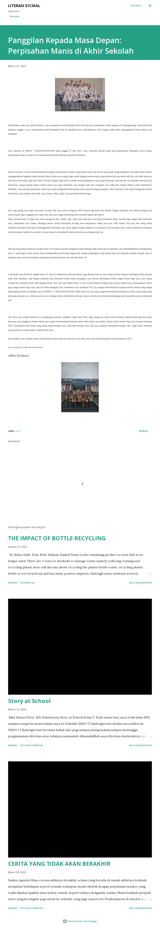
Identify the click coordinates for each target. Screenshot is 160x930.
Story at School (29, 701)
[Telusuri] (135, 6)
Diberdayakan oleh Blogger (80, 921)
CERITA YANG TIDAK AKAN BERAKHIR (59, 864)
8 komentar (27, 582)
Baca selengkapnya (140, 582)
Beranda (14, 16)
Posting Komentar (31, 745)
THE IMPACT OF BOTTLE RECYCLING (57, 538)
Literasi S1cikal (24, 5)
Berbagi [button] (143, 430)
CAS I (18, 430)
